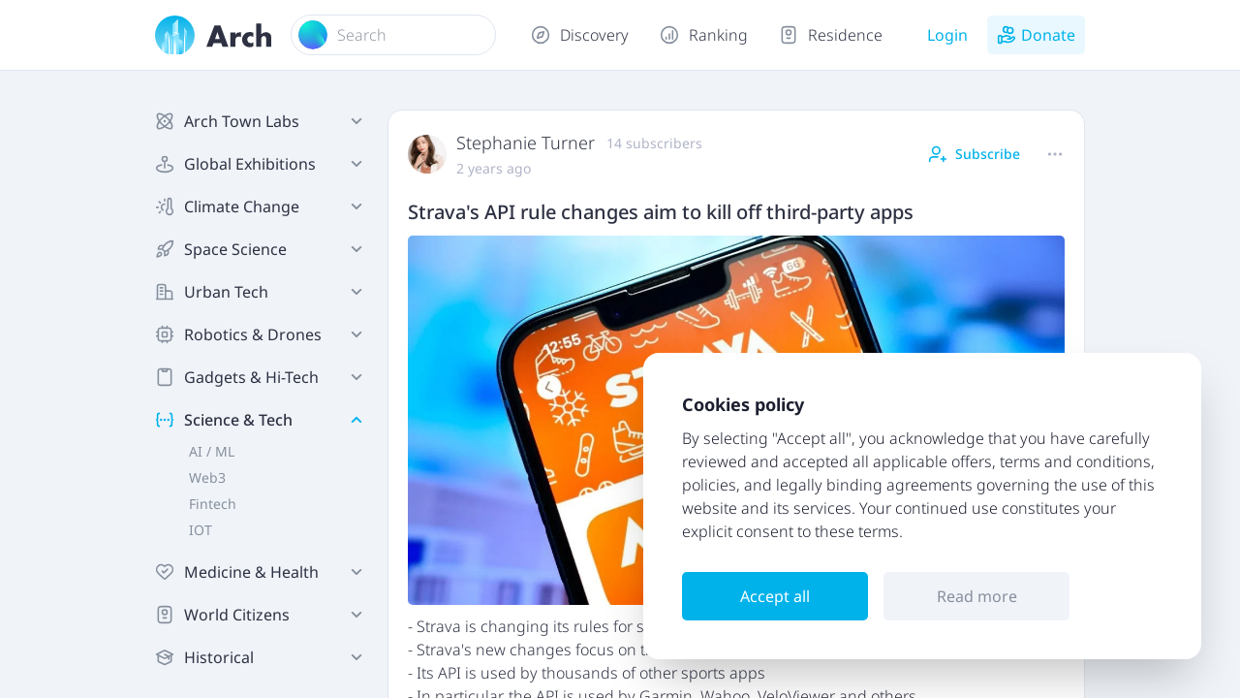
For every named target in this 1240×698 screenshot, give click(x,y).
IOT (200, 530)
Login (947, 35)
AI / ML (211, 451)
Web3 (207, 477)
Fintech (212, 503)
